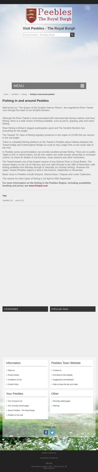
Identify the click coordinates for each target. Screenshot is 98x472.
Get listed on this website (62, 375)
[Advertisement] (49, 60)
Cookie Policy (13, 384)
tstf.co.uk (49, 463)
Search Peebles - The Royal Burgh (21, 410)
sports (17, 200)
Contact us (57, 370)
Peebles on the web (15, 415)
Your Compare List (15, 401)
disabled (6, 200)
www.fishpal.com (38, 185)
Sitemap (56, 406)
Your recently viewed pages (18, 406)
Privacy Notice (13, 375)
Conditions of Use (15, 380)
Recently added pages (61, 401)
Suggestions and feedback (63, 380)
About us (11, 370)
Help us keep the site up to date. (65, 384)
